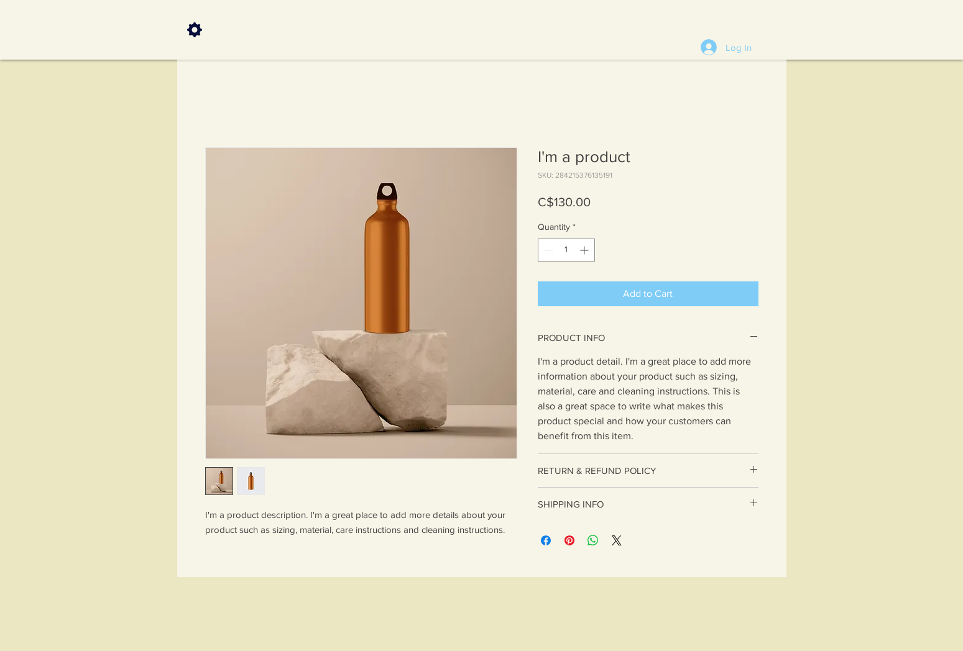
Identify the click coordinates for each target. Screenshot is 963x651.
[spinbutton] (566, 250)
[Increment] (585, 250)
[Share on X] (616, 540)
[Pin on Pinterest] (569, 540)
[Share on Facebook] (545, 540)
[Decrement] (547, 250)
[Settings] (195, 30)
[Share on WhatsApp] (593, 540)
